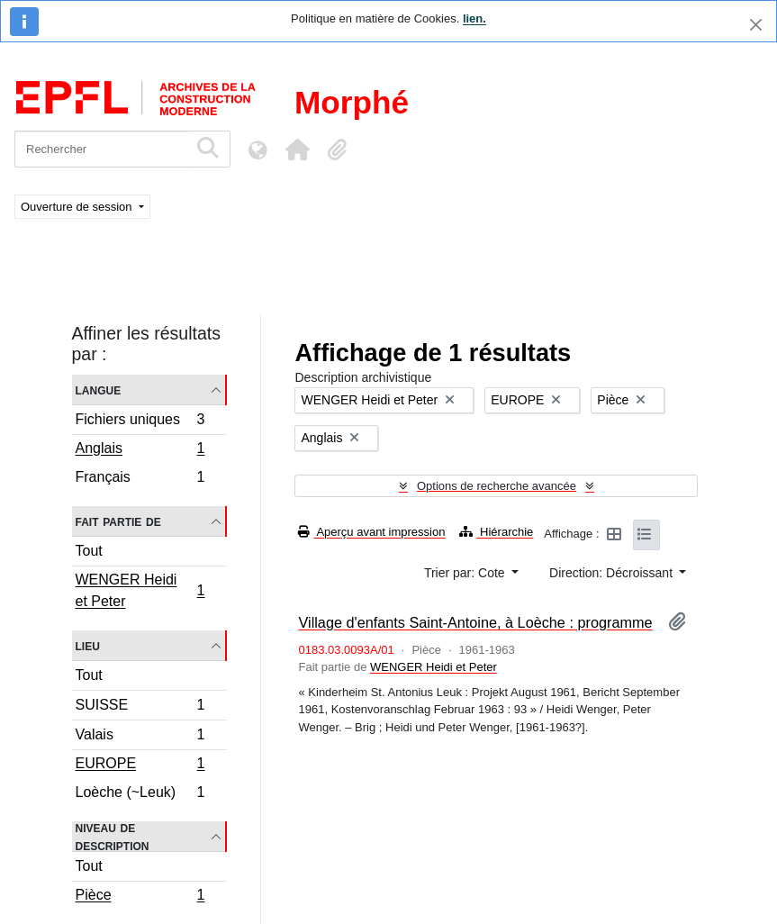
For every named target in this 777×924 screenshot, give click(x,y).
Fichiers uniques (140, 422)
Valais (140, 737)
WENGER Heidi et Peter (140, 590)
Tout (89, 550)
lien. (474, 18)
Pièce (140, 897)
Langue (99, 389)
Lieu (88, 645)
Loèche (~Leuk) (140, 794)
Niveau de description (112, 836)
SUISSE (140, 707)
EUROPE (140, 765)
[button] (297, 149)
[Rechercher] (101, 149)
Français (140, 479)
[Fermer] (756, 25)
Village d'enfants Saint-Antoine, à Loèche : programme (475, 622)
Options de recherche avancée (496, 486)
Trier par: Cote (466, 573)
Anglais (140, 450)
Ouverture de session (78, 206)
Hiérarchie (496, 532)
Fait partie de (118, 521)
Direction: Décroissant (612, 573)
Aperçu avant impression (371, 532)
